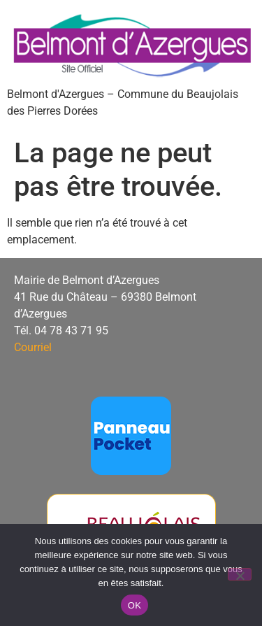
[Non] (240, 574)
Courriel (33, 347)
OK (134, 605)
